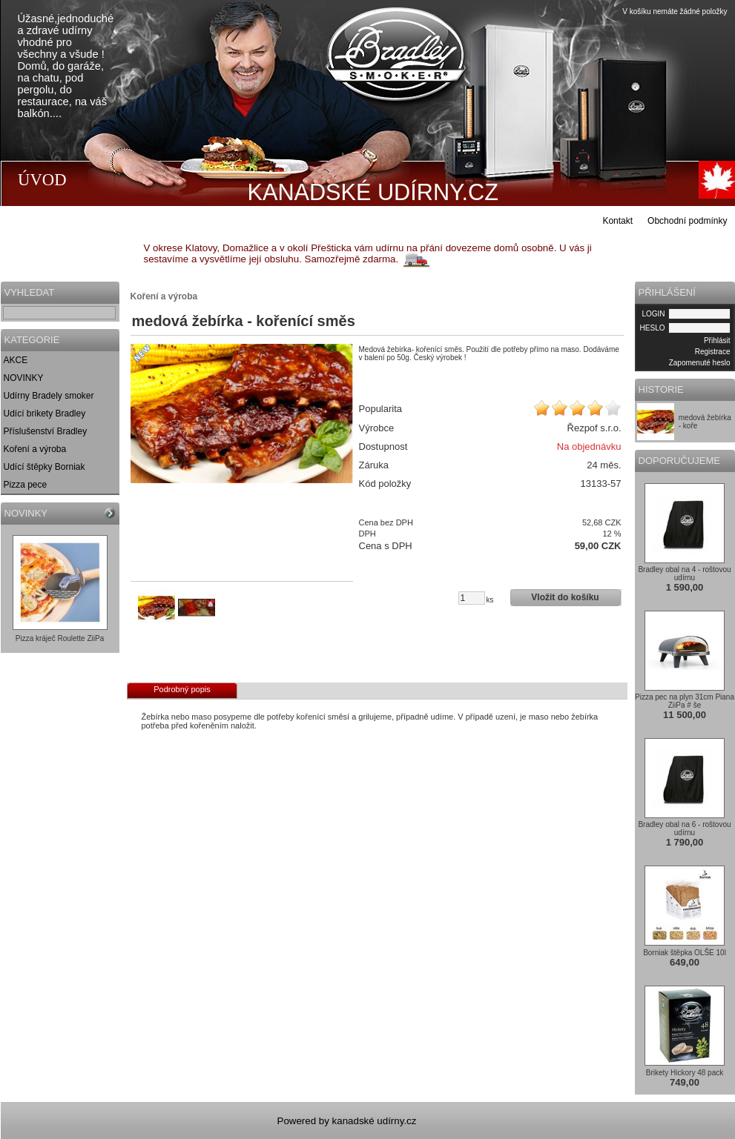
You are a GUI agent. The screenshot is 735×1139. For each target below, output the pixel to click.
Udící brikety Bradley (45, 413)
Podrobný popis (182, 689)
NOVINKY (24, 378)
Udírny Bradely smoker (49, 396)
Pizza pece (25, 484)
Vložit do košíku (565, 597)
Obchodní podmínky (687, 221)
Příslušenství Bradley (46, 431)
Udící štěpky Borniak (44, 467)
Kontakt (617, 221)
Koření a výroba (35, 449)
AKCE (16, 360)
